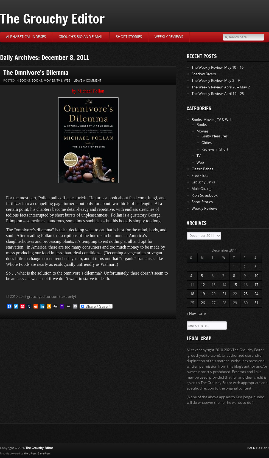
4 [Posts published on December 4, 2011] (191, 276)
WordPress (30, 453)
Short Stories (129, 37)
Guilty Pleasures (214, 136)
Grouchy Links (203, 182)
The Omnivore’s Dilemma (35, 72)
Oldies (206, 143)
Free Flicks (200, 176)
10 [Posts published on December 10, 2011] (256, 276)
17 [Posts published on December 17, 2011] (256, 285)
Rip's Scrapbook (205, 195)
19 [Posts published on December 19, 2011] (203, 294)
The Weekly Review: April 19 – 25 (218, 94)
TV (199, 156)
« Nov (191, 314)
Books (24, 80)
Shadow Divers (204, 74)
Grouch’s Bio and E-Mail (80, 37)
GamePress (44, 453)
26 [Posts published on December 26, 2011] (203, 303)
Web (200, 162)
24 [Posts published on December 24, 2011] (256, 294)
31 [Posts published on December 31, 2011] (256, 303)
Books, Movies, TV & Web (51, 80)
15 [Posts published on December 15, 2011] (235, 285)
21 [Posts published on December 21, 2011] (224, 294)
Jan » (202, 314)
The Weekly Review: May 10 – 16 (217, 67)
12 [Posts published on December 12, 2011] (203, 285)
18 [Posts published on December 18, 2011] (192, 294)
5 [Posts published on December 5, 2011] (202, 276)
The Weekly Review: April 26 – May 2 (221, 87)
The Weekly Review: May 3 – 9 (216, 81)
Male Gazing (201, 189)
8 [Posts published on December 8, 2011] (234, 276)
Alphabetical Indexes (26, 37)
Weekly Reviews (169, 37)
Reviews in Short (214, 149)
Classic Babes (202, 169)
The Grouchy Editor (52, 18)
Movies (202, 131)
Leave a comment (87, 80)
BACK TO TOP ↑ (258, 448)
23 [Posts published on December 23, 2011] (246, 294)
